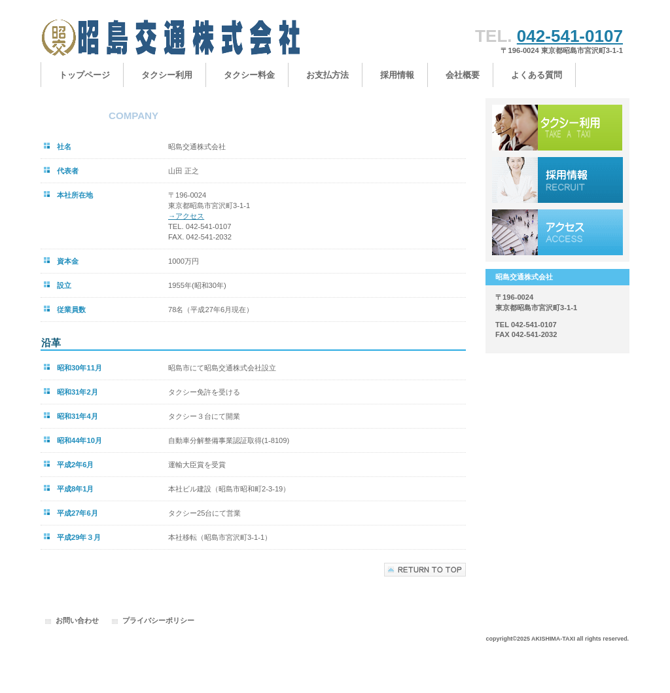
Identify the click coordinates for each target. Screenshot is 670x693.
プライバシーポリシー (158, 620)
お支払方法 (327, 75)
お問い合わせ (77, 620)
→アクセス (186, 216)
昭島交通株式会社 (171, 37)
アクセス (557, 232)
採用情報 (557, 180)
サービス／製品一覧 (557, 128)
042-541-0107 (570, 36)
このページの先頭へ (425, 570)
